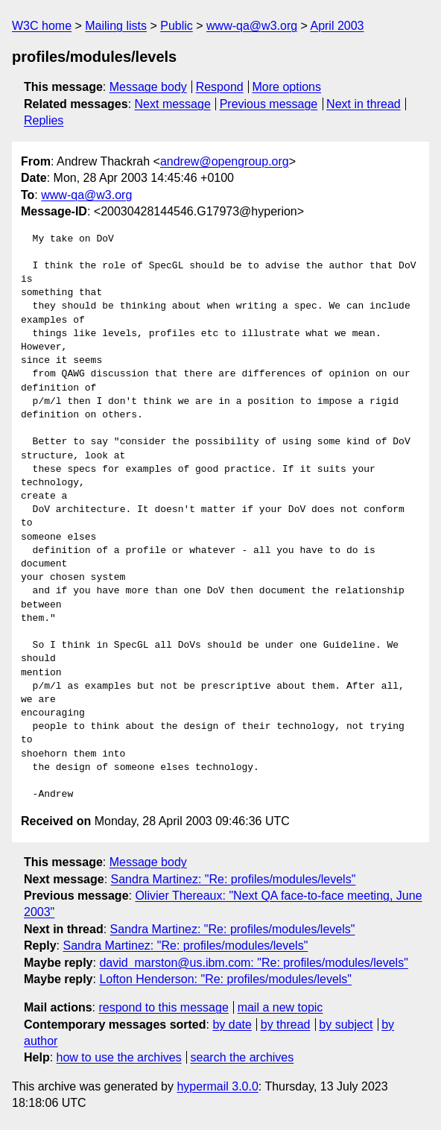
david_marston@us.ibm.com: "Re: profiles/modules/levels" (253, 962)
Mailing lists (116, 25)
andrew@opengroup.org (224, 161)
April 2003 (337, 25)
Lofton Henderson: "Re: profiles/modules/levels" (225, 979)
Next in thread (363, 104)
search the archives (242, 1057)
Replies (43, 120)
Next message (173, 104)
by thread (286, 1024)
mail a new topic (280, 1007)
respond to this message (163, 1007)
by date (231, 1024)
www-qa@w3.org (251, 25)
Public (176, 25)
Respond (220, 87)
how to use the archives (119, 1057)
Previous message (269, 104)
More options (287, 87)
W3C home (42, 25)
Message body (148, 87)
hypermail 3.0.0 (217, 1086)
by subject (345, 1024)
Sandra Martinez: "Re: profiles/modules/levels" (233, 879)
